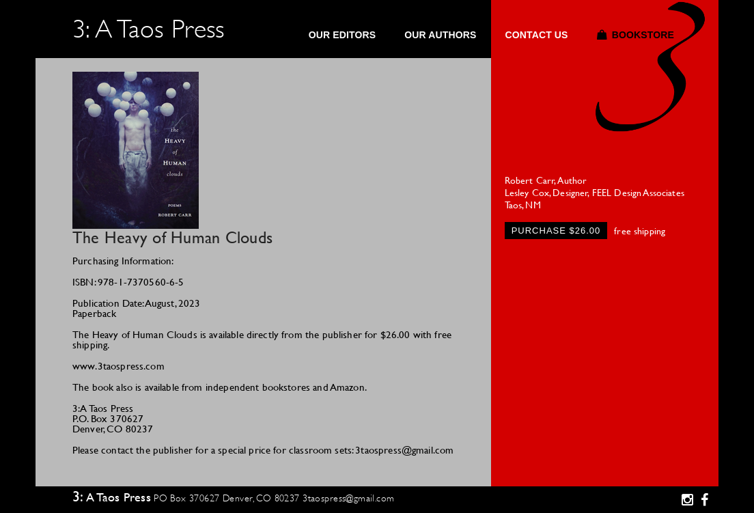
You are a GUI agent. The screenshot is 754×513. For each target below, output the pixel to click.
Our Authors (440, 35)
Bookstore (643, 35)
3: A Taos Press (148, 29)
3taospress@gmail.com (348, 498)
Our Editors (342, 35)
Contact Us (536, 35)
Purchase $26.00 (556, 230)
